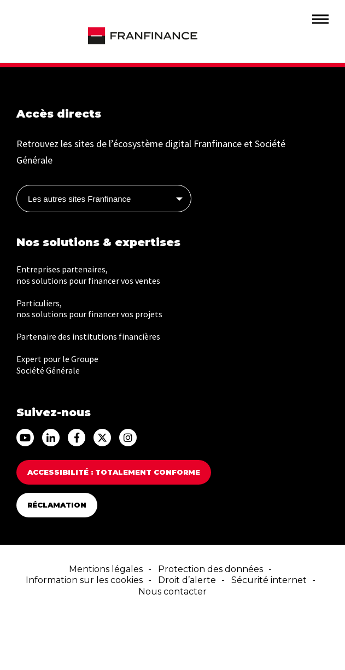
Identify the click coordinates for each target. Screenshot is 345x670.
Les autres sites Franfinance (79, 198)
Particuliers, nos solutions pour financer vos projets (89, 309)
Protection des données (210, 569)
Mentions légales (106, 569)
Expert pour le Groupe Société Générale (57, 364)
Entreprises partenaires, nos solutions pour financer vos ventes (88, 275)
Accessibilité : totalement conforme (113, 472)
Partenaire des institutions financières (88, 336)
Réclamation (56, 504)
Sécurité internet (269, 580)
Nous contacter (172, 591)
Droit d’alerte (187, 580)
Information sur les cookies (84, 580)
